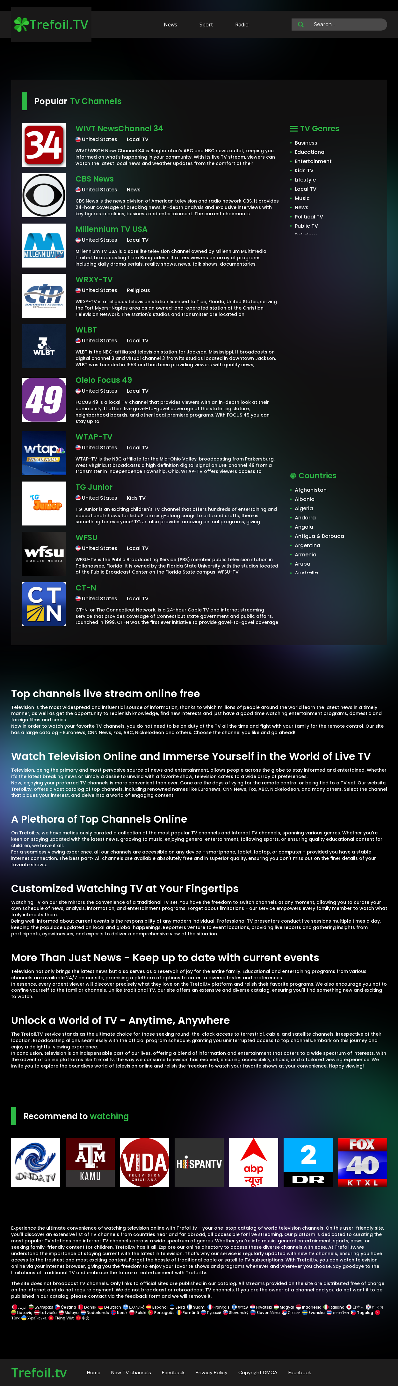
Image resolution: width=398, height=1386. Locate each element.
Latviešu (45, 1312)
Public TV (306, 226)
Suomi (196, 1307)
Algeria (304, 508)
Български (41, 1307)
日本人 (355, 1307)
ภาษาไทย (338, 1312)
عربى (19, 1307)
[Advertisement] (199, 60)
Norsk (119, 1312)
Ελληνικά (133, 1307)
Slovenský (236, 1312)
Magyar (284, 1307)
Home (93, 1372)
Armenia (305, 554)
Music (302, 198)
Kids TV (304, 170)
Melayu (69, 1312)
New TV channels (131, 1372)
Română (188, 1312)
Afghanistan (311, 490)
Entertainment (313, 161)
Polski (137, 1312)
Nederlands (95, 1312)
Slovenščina (265, 1312)
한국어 (374, 1307)
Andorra (305, 517)
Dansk (87, 1307)
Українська (33, 1318)
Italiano (333, 1307)
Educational (310, 152)
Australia (306, 573)
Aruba (302, 564)
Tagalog (362, 1312)
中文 (82, 1318)
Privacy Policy (212, 1372)
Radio (242, 24)
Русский (211, 1312)
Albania (305, 499)
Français (218, 1307)
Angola (304, 527)
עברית (240, 1307)
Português (161, 1312)
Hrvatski (261, 1307)
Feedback (173, 1372)
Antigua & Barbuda (319, 536)
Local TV (305, 189)
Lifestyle (305, 179)
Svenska (313, 1312)
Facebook (299, 1372)
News (170, 24)
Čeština (65, 1307)
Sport (206, 24)
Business (306, 142)
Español (157, 1307)
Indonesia (308, 1307)
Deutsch (109, 1307)
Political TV (309, 216)
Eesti (177, 1307)
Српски (291, 1312)
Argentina (307, 545)
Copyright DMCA (258, 1372)
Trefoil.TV (51, 24)
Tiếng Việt (61, 1318)
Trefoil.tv (39, 1372)
